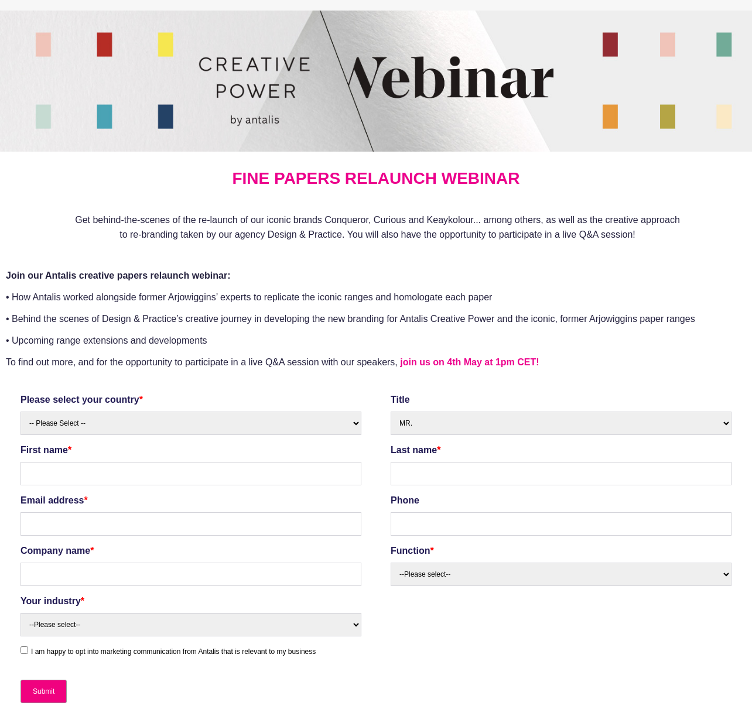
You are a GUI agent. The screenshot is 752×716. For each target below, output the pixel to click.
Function (412, 551)
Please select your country (81, 400)
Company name (57, 551)
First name (45, 450)
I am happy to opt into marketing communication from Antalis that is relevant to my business (173, 652)
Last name (415, 450)
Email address (54, 500)
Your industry (52, 601)
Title (400, 400)
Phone (405, 500)
